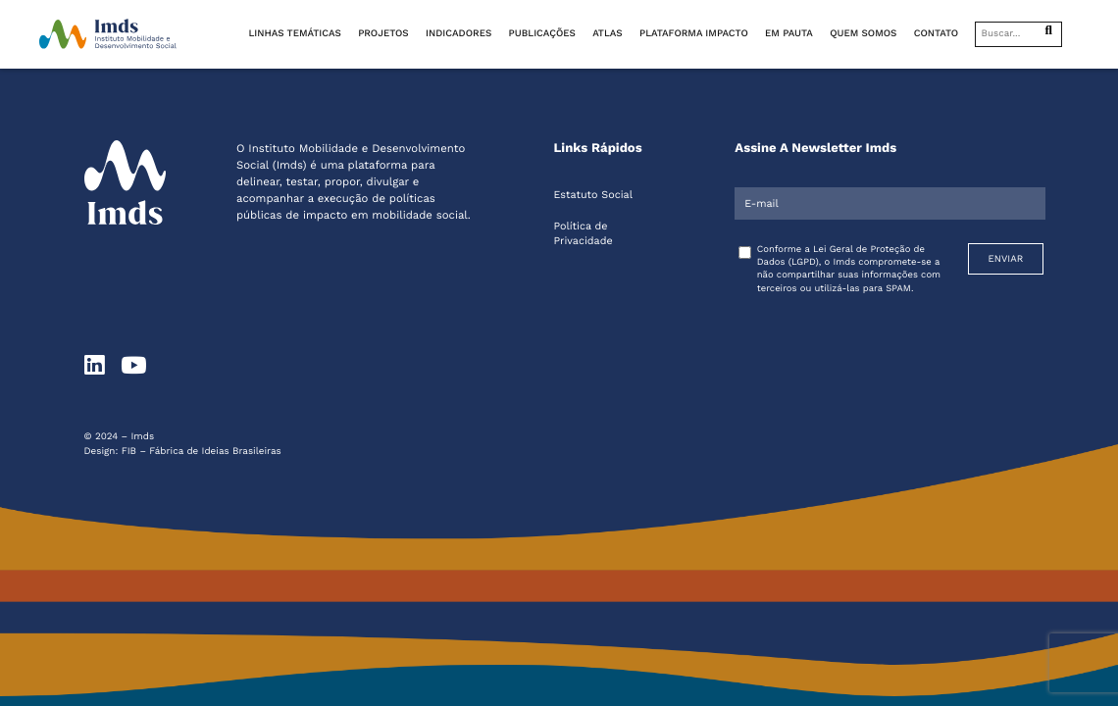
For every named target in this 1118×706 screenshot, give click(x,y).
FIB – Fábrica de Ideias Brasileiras (201, 451)
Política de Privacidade (582, 233)
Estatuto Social (592, 194)
